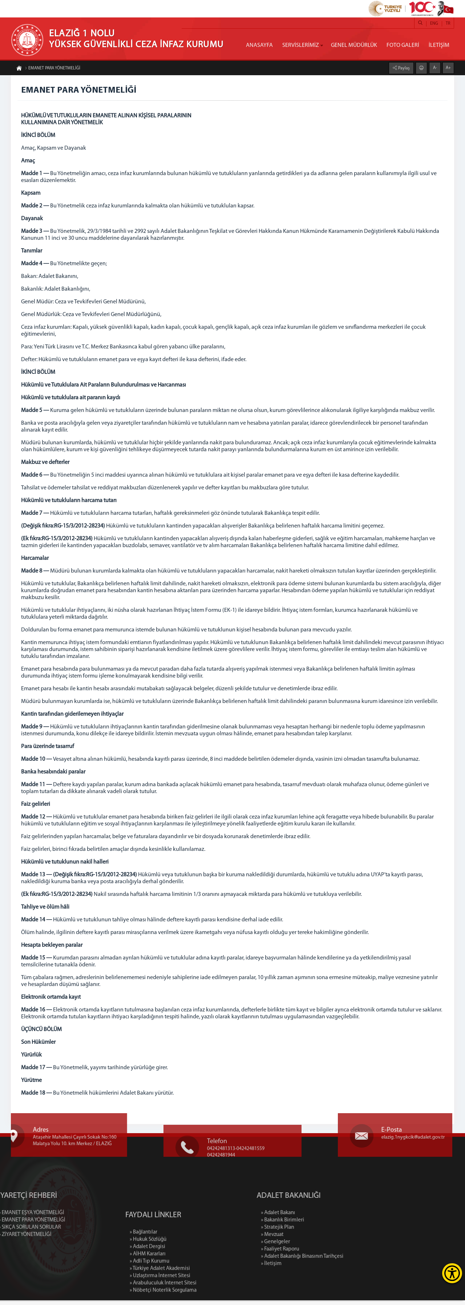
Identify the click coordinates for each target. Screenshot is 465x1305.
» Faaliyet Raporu (321, 1254)
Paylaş (403, 68)
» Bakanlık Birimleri (323, 1225)
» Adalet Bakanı (319, 1217)
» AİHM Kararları (148, 1297)
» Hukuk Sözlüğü (148, 1283)
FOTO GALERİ (403, 45)
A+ (448, 67)
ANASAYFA (259, 45)
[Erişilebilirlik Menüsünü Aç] (452, 1273)
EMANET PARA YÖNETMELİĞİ (52, 69)
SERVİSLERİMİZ (300, 45)
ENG (434, 23)
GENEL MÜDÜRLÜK (354, 45)
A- (435, 67)
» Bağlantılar (143, 1275)
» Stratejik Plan (318, 1232)
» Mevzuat (313, 1239)
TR (448, 23)
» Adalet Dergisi (147, 1290)
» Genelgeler (316, 1246)
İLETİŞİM (439, 45)
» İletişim (312, 1268)
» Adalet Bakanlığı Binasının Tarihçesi (343, 1261)
